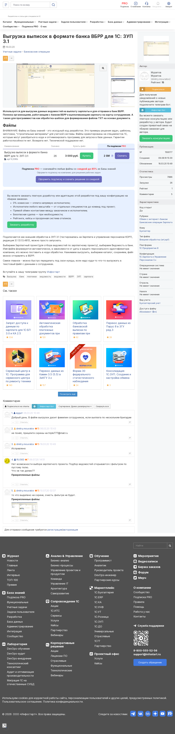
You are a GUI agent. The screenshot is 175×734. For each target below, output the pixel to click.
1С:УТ (97, 611)
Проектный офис (106, 654)
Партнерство (59, 630)
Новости (12, 560)
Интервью (13, 575)
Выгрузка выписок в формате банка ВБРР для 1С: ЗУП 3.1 (68, 38)
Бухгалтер (145, 231)
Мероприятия (148, 556)
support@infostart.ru (147, 654)
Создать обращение (150, 662)
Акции (54, 605)
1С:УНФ (99, 607)
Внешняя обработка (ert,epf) (154, 239)
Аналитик (100, 565)
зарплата (88, 276)
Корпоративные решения (62, 644)
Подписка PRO (16, 597)
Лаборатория (17, 644)
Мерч (142, 578)
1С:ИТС (55, 610)
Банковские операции (151, 222)
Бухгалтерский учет (150, 303)
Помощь (138, 606)
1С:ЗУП (98, 621)
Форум (143, 572)
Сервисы (56, 615)
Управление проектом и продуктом (65, 572)
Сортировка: (75, 406)
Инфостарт (53, 271)
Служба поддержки (151, 625)
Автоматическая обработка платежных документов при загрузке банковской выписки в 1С (49, 333)
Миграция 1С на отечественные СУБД (20, 682)
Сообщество (15, 636)
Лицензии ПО (59, 655)
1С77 (97, 641)
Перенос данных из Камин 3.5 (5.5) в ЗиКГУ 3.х (51, 374)
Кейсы (54, 625)
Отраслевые (58, 660)
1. (12, 413)
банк (21, 276)
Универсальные (104, 631)
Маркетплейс (104, 588)
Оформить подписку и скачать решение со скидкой (68, 179)
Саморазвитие (60, 593)
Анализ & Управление (67, 556)
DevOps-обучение (18, 648)
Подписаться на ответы (17, 406)
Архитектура (59, 588)
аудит (19, 413)
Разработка (14, 616)
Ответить (24, 422)
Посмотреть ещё (67, 394)
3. (12, 444)
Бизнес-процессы (62, 565)
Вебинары (57, 635)
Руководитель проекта (108, 570)
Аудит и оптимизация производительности (20, 673)
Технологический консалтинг (17, 665)
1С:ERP (98, 597)
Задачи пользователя (20, 611)
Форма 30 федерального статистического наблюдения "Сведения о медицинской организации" (83, 381)
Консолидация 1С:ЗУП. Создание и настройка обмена (118, 374)
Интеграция (14, 631)
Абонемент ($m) (148, 311)
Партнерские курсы (106, 579)
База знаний (16, 592)
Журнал (13, 556)
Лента (11, 570)
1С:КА (98, 602)
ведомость (45, 276)
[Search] (153, 545)
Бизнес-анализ (60, 560)
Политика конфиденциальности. (63, 701)
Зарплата (167, 222)
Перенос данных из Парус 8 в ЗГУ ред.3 (118, 326)
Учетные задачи (17, 607)
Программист (103, 560)
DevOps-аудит (16, 653)
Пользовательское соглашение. (22, 701)
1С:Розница (101, 616)
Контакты (139, 616)
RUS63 (20, 459)
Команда (56, 578)
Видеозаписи (148, 561)
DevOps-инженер (105, 575)
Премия (12, 584)
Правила (138, 601)
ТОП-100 (12, 579)
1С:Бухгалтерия (104, 592)
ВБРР (71, 276)
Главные (12, 565)
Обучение (101, 556)
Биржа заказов (149, 567)
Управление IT (59, 583)
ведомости (59, 276)
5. (12, 490)
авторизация (70, 529)
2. (12, 428)
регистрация (54, 529)
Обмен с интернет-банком (153, 219)
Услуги (55, 620)
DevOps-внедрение (19, 658)
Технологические (61, 670)
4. (12, 459)
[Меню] (6, 5)
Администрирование (20, 626)
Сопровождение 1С (65, 601)
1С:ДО (98, 626)
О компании (142, 587)
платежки (32, 276)
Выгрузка (11, 276)
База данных (15, 621)
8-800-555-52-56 (145, 650)
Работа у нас (141, 611)
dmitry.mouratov (25, 428)
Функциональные (17, 602)
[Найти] (170, 545)
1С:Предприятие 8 (149, 248)
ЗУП (79, 276)
